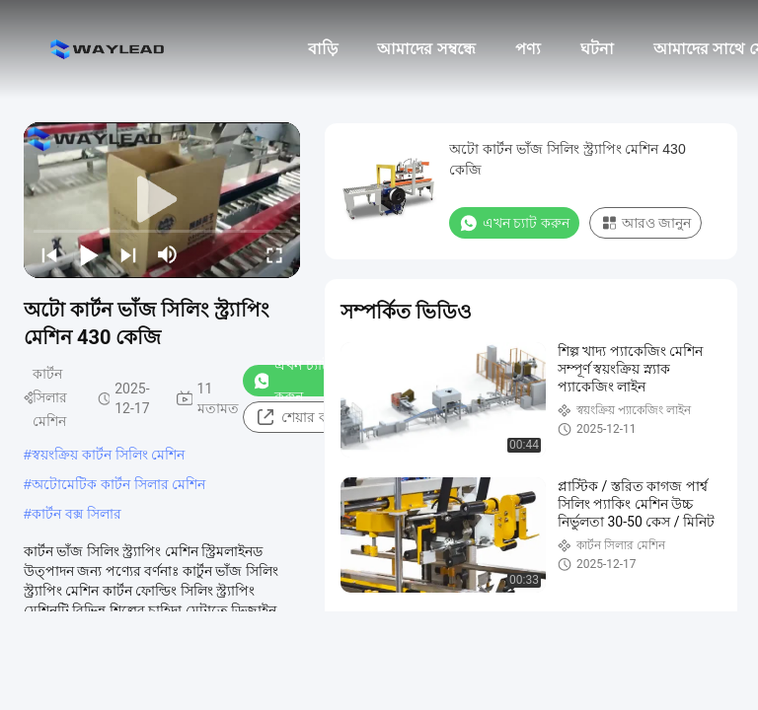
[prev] (49, 254)
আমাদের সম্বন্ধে (426, 48)
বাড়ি (323, 48)
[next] (128, 254)
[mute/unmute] (168, 254)
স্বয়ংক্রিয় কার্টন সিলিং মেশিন (109, 454)
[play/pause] (89, 254)
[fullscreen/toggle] (274, 254)
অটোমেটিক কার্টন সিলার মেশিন (119, 484)
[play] (162, 200)
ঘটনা (597, 48)
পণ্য (528, 48)
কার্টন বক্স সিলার (76, 514)
